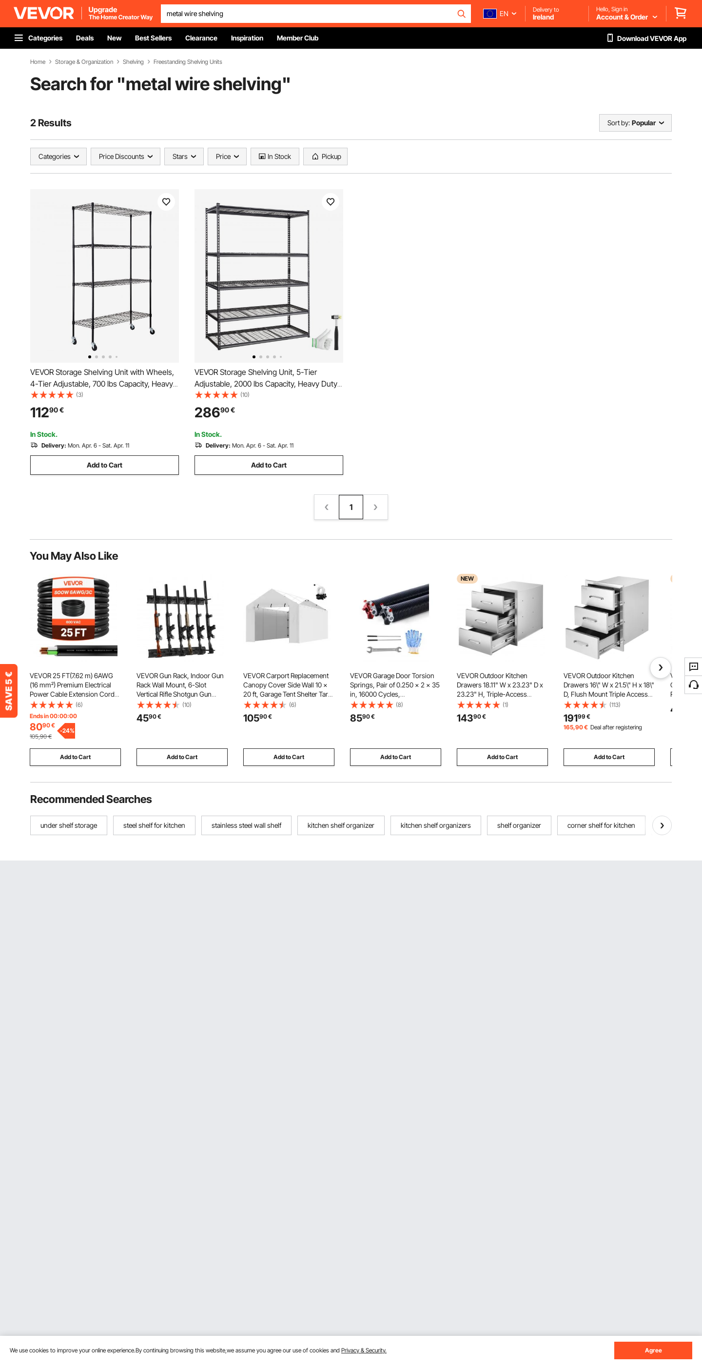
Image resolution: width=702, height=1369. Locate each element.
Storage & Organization (84, 62)
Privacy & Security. (364, 1350)
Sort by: (618, 122)
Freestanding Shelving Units (188, 62)
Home (37, 62)
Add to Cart (104, 465)
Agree (653, 1350)
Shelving (133, 62)
